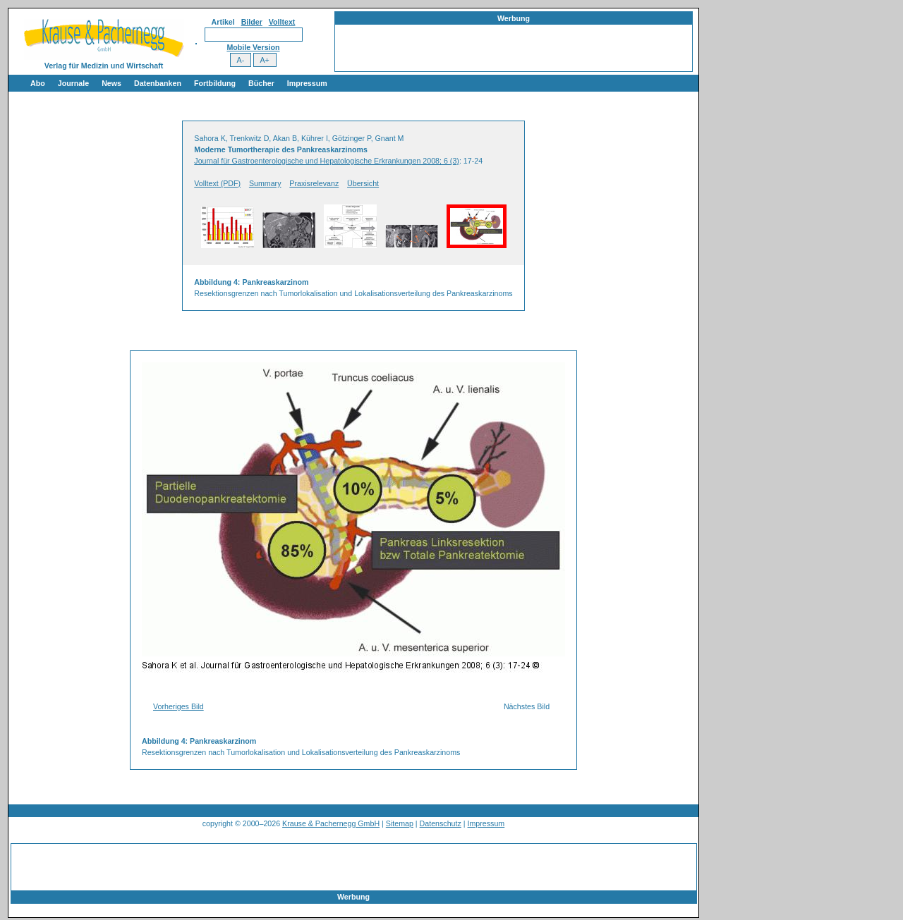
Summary (265, 183)
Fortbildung (215, 83)
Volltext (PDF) (217, 183)
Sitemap (399, 823)
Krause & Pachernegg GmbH (331, 823)
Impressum (307, 83)
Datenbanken (157, 83)
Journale (73, 83)
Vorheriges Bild (178, 706)
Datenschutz (440, 823)
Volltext (282, 22)
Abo (37, 83)
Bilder (251, 22)
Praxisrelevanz (314, 183)
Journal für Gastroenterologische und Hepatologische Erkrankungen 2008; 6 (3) (326, 161)
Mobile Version (252, 47)
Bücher (261, 83)
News (111, 83)
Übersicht (363, 183)
